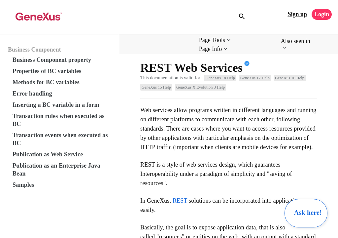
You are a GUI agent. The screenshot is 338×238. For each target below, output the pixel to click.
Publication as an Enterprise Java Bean (56, 169)
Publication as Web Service (48, 154)
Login (321, 14)
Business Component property (52, 60)
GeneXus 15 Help (156, 87)
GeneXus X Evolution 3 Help (200, 87)
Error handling (32, 93)
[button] (215, 40)
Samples (23, 184)
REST (180, 200)
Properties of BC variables (47, 71)
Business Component (34, 49)
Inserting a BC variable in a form (56, 104)
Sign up (297, 14)
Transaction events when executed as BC (60, 139)
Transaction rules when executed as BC (58, 120)
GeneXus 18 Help (220, 78)
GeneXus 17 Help (255, 78)
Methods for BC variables (46, 82)
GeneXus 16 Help (289, 78)
